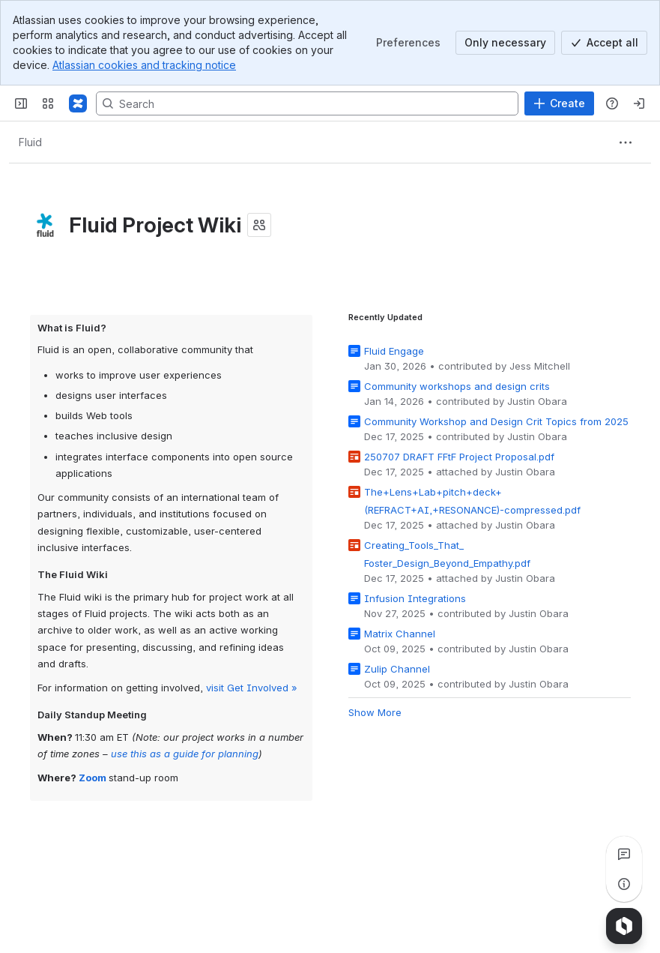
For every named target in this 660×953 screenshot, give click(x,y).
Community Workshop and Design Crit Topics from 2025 (496, 421)
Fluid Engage (394, 351)
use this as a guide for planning (184, 754)
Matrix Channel (399, 634)
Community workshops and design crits (457, 386)
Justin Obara (537, 401)
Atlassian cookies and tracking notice (144, 64)
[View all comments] (624, 854)
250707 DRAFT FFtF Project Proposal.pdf (459, 457)
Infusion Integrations (415, 598)
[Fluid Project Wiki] (78, 103)
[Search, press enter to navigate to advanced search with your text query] (307, 103)
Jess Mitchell (539, 366)
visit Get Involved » (251, 687)
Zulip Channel (397, 669)
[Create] (559, 103)
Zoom (92, 778)
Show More (375, 712)
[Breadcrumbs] (30, 142)
